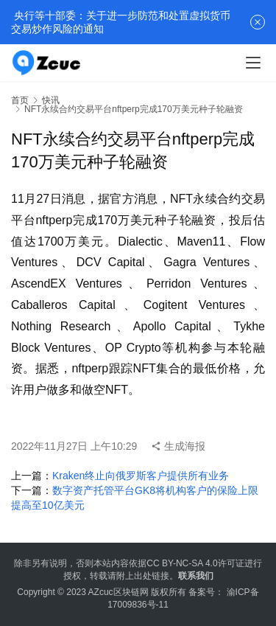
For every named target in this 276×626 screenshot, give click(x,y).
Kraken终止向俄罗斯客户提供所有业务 (140, 475)
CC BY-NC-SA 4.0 (181, 563)
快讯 (51, 100)
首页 (20, 100)
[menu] (253, 62)
